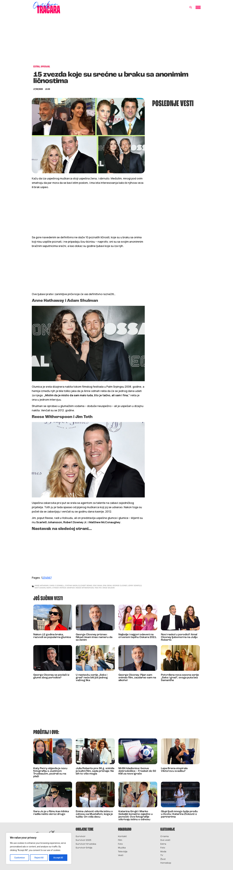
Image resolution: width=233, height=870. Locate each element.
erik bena (107, 585)
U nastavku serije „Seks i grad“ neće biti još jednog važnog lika (92, 678)
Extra (163, 844)
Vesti (120, 855)
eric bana (97, 585)
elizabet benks (85, 585)
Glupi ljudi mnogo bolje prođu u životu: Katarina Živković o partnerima (179, 814)
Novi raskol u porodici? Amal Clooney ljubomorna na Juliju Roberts (179, 637)
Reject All (39, 857)
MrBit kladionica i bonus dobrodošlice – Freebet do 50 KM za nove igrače (137, 771)
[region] (38, 848)
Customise (19, 857)
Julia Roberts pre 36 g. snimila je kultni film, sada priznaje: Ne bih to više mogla (95, 771)
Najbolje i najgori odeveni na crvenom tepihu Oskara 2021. (137, 636)
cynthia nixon (71, 585)
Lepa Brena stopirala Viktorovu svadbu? (174, 770)
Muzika (122, 848)
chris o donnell (56, 585)
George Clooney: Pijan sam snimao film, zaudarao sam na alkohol (137, 678)
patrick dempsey (67, 588)
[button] (191, 7)
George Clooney (119, 585)
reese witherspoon (85, 588)
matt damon (40, 588)
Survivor (80, 836)
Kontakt (122, 836)
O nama (164, 836)
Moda (163, 852)
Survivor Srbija (84, 848)
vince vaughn (108, 588)
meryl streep (52, 588)
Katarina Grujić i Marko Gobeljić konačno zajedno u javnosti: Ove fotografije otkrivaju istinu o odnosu (135, 815)
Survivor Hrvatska (86, 844)
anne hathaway (42, 585)
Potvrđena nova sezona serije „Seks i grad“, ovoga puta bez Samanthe (180, 678)
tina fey (98, 588)
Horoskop (165, 863)
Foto (120, 844)
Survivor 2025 (83, 840)
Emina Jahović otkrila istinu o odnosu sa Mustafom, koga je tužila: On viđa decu (94, 814)
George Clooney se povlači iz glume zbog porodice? (51, 676)
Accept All (58, 857)
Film (120, 840)
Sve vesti (165, 840)
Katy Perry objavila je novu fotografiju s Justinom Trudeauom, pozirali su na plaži (50, 772)
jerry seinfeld (134, 585)
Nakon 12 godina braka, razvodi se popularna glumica (52, 636)
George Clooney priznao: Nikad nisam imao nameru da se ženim (94, 637)
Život (163, 859)
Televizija (122, 852)
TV (161, 855)
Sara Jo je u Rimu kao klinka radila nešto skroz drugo (51, 813)
